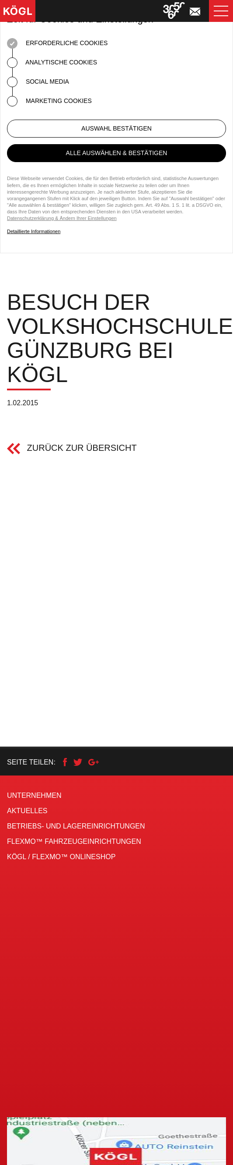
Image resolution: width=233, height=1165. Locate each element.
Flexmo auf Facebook (63, 1087)
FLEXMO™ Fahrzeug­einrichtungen (74, 841)
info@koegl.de (28, 1049)
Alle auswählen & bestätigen (116, 152)
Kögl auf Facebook (56, 1072)
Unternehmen (34, 795)
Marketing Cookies (49, 101)
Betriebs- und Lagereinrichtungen (76, 826)
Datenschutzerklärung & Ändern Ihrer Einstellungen (62, 218)
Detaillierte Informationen (33, 231)
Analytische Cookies (52, 62)
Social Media (38, 82)
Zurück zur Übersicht (80, 448)
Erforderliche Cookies (57, 43)
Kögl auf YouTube (53, 1103)
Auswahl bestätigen (116, 128)
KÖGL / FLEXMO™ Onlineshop (61, 856)
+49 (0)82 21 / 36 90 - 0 (50, 1031)
